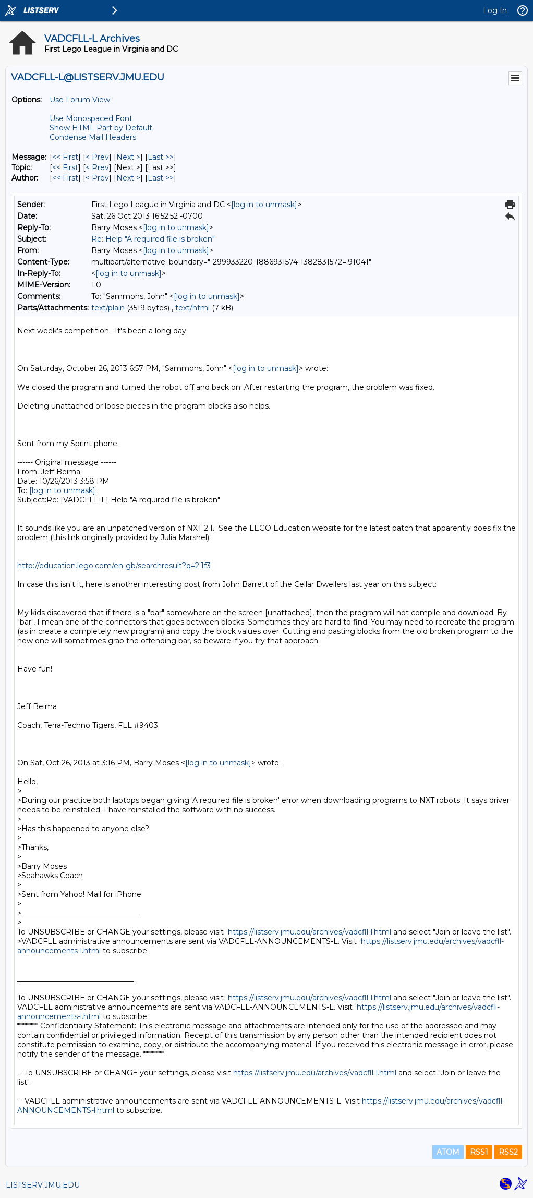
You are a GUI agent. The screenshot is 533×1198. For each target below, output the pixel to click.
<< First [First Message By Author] (65, 178)
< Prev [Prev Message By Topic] (97, 167)
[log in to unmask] (264, 204)
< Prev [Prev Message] (97, 157)
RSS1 (479, 1152)
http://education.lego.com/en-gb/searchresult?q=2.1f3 (114, 565)
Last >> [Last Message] (161, 157)
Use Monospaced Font (91, 118)
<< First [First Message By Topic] (65, 167)
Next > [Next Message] (128, 157)
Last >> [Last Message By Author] (161, 178)
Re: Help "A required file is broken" (153, 239)
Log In (495, 10)
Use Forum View (80, 99)
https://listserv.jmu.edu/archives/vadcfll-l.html (309, 932)
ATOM (448, 1152)
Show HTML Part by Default (101, 128)
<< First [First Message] (65, 157)
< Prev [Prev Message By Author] (97, 178)
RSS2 (508, 1152)
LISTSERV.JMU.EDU (43, 1185)
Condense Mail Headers (93, 137)
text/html (192, 308)
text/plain (108, 308)
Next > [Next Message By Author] (128, 178)
